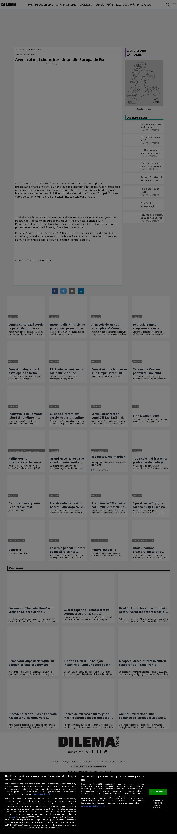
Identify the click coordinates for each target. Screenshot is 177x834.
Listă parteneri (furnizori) (93, 806)
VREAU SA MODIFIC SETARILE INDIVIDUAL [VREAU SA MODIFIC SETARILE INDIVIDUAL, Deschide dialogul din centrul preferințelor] (158, 804)
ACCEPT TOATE (158, 791)
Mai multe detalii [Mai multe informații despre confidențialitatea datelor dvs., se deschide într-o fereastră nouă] (42, 794)
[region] (88, 803)
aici (13, 817)
